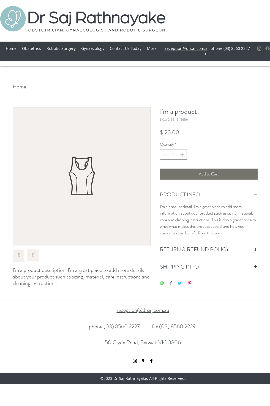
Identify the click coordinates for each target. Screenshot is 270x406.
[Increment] (182, 154)
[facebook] (151, 361)
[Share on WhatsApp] (162, 283)
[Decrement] (164, 154)
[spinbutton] (173, 154)
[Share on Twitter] (180, 283)
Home (19, 87)
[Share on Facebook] (171, 283)
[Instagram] (259, 48)
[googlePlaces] (143, 361)
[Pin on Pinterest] (189, 283)
